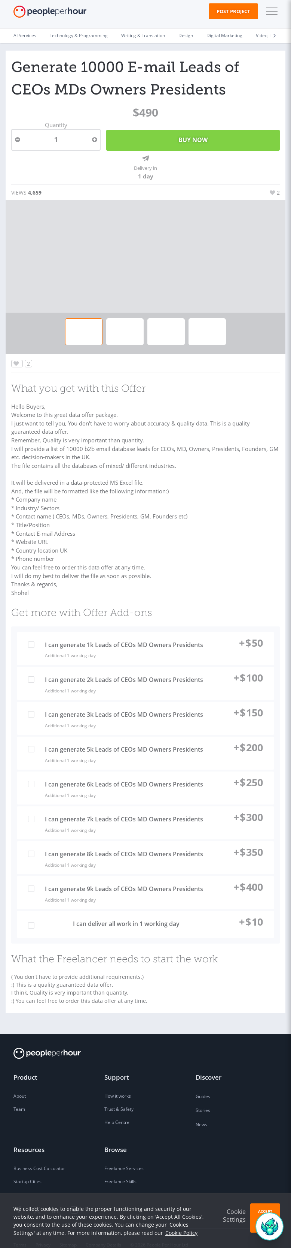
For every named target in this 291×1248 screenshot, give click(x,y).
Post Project (233, 11)
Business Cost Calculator (39, 1156)
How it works (117, 1083)
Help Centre (116, 1110)
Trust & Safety (119, 1097)
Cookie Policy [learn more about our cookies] (181, 1232)
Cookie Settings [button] (234, 1216)
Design (185, 35)
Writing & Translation (143, 35)
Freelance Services (124, 1156)
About (19, 1083)
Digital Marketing (224, 35)
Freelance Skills (120, 1169)
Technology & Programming (79, 35)
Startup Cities (27, 1169)
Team (19, 1097)
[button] (270, 11)
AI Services (24, 35)
